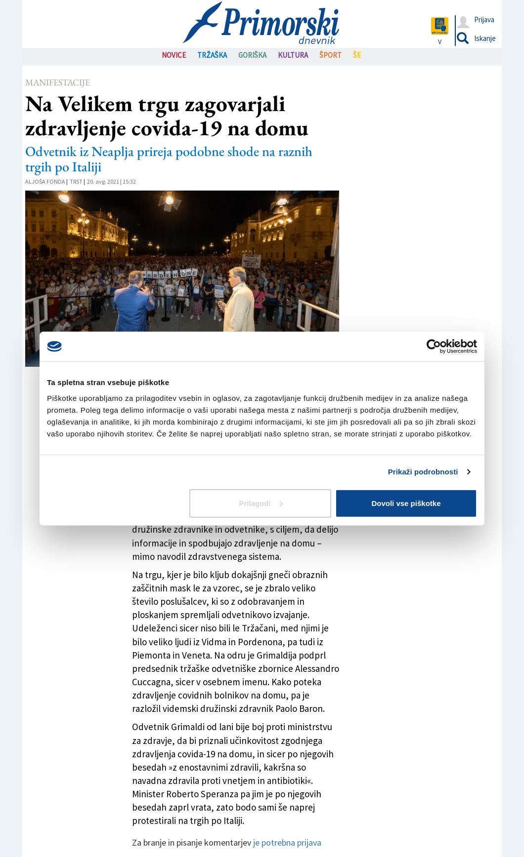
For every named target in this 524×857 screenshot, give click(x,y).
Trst (76, 181)
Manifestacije (57, 82)
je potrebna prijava (287, 842)
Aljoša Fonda (45, 181)
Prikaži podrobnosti (423, 471)
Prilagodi (261, 503)
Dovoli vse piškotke (405, 503)
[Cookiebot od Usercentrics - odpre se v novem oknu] (434, 346)
